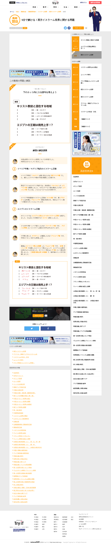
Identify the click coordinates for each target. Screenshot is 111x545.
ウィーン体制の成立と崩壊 (22, 439)
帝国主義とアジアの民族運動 (23, 464)
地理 (43, 524)
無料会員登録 (95, 2)
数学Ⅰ (55, 522)
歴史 (43, 526)
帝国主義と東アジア (20, 462)
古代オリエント (18, 375)
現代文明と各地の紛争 (20, 502)
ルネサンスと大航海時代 (21, 418)
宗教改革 (16, 421)
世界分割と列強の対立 (20, 459)
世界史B (64, 534)
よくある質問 (82, 524)
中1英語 (36, 517)
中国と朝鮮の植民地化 (20, 450)
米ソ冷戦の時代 (18, 484)
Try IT (55, 2)
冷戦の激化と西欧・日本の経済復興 (25, 487)
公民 (43, 529)
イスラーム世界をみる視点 (89, 67)
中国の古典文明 (18, 390)
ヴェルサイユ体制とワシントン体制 (25, 470)
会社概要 (81, 519)
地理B (64, 536)
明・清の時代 (18, 410)
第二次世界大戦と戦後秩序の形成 (24, 482)
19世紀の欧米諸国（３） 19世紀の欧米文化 (28, 447)
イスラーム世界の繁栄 (20, 416)
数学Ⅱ (55, 524)
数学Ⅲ (55, 526)
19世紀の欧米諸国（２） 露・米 (25, 444)
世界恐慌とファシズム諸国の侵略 (24, 479)
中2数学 (36, 526)
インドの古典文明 (19, 384)
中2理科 (44, 519)
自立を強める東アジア (20, 493)
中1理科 (44, 517)
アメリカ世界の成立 (20, 433)
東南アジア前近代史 (20, 387)
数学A (55, 529)
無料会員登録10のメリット (86, 517)
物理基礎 (64, 517)
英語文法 (56, 517)
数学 (45, 7)
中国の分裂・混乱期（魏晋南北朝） (25, 393)
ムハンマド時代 (18, 360)
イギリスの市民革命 (20, 430)
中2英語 (36, 519)
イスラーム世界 (76, 61)
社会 (65, 7)
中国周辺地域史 (18, 413)
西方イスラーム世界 (87, 55)
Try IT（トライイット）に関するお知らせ (90, 529)
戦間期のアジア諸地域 (20, 476)
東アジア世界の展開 (20, 407)
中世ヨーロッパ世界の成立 (22, 398)
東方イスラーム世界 (20, 351)
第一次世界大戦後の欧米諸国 (23, 473)
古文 (72, 517)
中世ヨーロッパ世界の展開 (22, 401)
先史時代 (16, 373)
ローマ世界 (17, 381)
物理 (63, 524)
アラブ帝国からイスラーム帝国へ (24, 363)
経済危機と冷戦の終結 (20, 499)
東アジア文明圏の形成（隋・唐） (24, 396)
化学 (63, 526)
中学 (35, 514)
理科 (55, 7)
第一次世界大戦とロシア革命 (23, 467)
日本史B (64, 531)
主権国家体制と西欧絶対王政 (23, 424)
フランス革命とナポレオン (22, 436)
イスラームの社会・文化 (21, 357)
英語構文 (56, 519)
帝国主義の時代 (18, 456)
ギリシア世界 (18, 378)
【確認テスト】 (85, 119)
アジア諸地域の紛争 (20, 496)
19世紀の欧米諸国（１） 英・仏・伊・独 (27, 441)
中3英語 (36, 522)
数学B (55, 531)
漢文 (72, 519)
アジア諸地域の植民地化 (21, 453)
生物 (63, 529)
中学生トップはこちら (21, 2)
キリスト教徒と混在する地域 (90, 40)
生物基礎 (64, 522)
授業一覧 (81, 526)
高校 (55, 514)
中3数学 (36, 529)
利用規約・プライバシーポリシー (88, 521)
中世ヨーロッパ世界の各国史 (23, 404)
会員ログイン (83, 2)
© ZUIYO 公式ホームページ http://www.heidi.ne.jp (42, 542)
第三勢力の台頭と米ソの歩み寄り (24, 490)
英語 (34, 7)
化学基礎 (64, 519)
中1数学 (36, 524)
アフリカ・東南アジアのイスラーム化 (25, 354)
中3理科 (44, 522)
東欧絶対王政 (18, 427)
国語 (76, 7)
